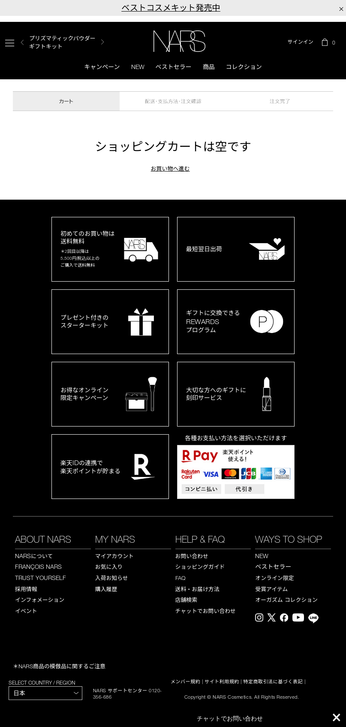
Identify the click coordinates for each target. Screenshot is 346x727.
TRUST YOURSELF (40, 577)
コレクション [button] (244, 66)
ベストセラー (174, 66)
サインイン (300, 42)
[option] (67, 42)
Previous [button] (22, 42)
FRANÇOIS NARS (38, 566)
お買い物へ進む (170, 168)
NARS (34, 555)
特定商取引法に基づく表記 (273, 681)
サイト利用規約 (222, 681)
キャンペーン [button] (102, 66)
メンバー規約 (185, 681)
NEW (261, 555)
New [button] (137, 66)
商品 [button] (209, 66)
